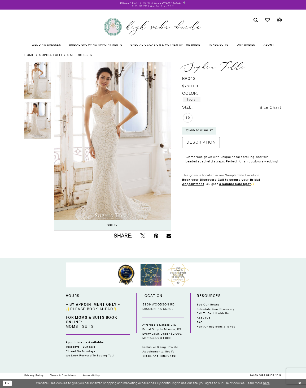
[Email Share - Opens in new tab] (169, 236)
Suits (88, 326)
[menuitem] (255, 20)
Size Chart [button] (270, 108)
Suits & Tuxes (162, 6)
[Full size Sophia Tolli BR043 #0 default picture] (112, 146)
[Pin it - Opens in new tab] (156, 236)
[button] (279, 20)
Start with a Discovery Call (157, 3)
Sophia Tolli (50, 55)
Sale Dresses (79, 55)
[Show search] (255, 20)
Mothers (139, 6)
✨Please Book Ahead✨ (92, 309)
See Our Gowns (208, 304)
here (266, 383)
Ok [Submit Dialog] (7, 383)
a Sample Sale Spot (235, 184)
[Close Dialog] (299, 383)
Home (29, 55)
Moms (72, 326)
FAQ (200, 322)
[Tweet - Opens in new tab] (143, 236)
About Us (204, 318)
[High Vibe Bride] (153, 27)
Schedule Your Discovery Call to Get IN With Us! (215, 311)
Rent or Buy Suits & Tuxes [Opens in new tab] (216, 327)
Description (201, 143)
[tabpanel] (37, 82)
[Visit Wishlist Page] (267, 20)
